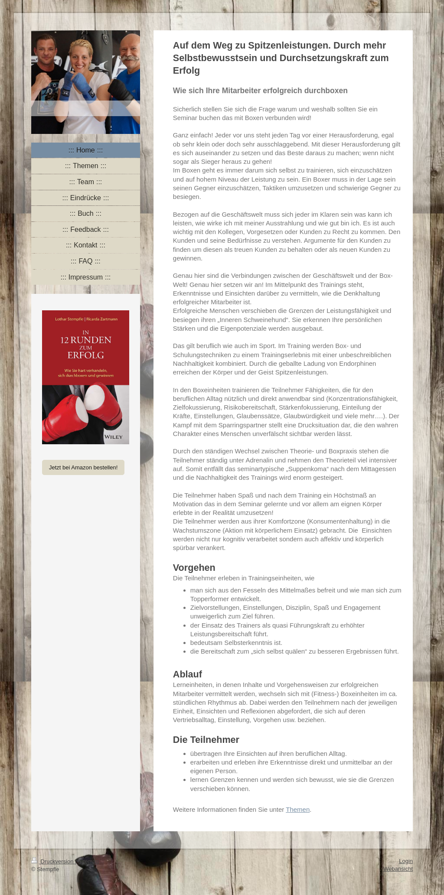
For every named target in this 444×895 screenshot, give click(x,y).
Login (406, 861)
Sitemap (88, 861)
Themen (298, 809)
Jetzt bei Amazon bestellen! (83, 467)
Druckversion (53, 861)
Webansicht (398, 869)
